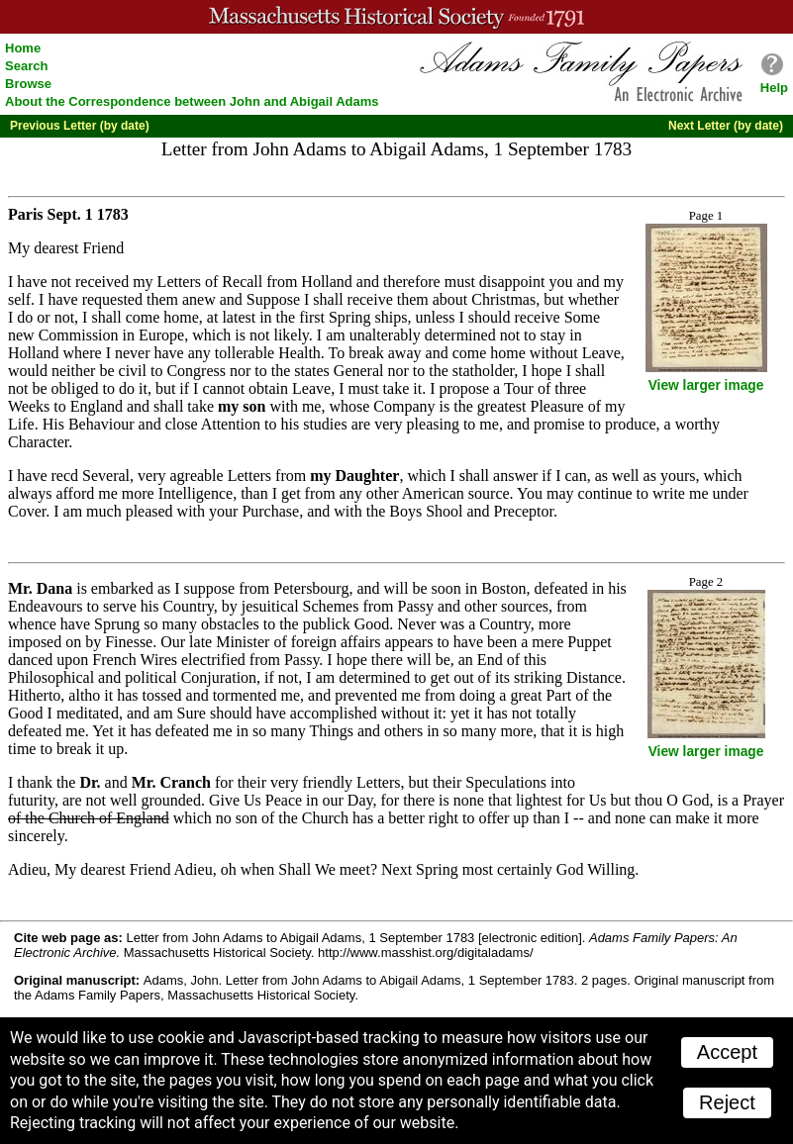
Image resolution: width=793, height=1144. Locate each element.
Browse (28, 83)
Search (26, 65)
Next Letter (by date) (725, 126)
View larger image (706, 385)
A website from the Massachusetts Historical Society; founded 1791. (396, 17)
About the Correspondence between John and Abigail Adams (192, 101)
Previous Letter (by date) (79, 126)
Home (23, 48)
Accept (727, 1052)
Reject (727, 1102)
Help (774, 87)
